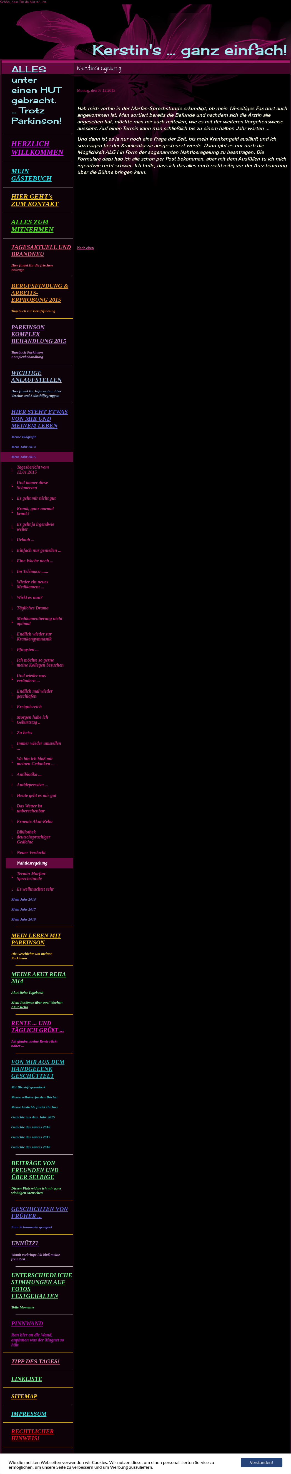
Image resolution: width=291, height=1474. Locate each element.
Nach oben (85, 248)
